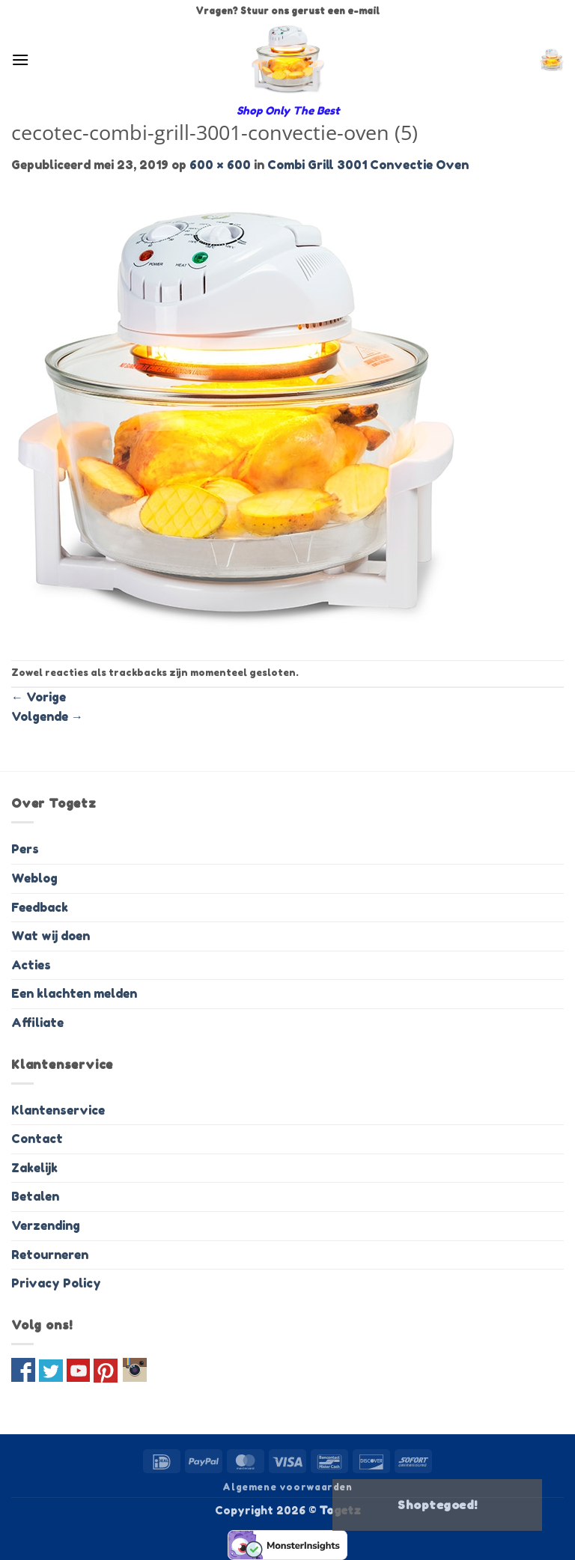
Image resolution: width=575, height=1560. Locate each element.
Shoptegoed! (437, 1505)
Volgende (47, 716)
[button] (20, 59)
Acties (31, 964)
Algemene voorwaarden (287, 1487)
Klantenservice (58, 1110)
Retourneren (49, 1254)
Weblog (34, 878)
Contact (37, 1138)
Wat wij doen (50, 935)
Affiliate (37, 1022)
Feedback (39, 907)
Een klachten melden (74, 993)
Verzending (45, 1225)
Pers (25, 848)
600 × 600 (220, 164)
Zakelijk (34, 1167)
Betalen (35, 1196)
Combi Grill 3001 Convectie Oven (368, 164)
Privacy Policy (56, 1283)
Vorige (38, 696)
